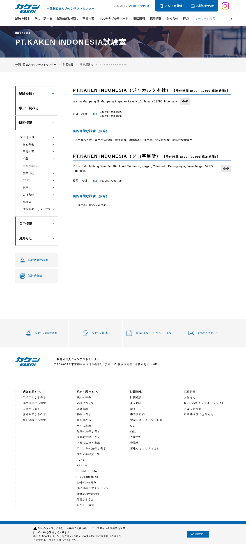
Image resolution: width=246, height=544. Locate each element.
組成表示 (82, 408)
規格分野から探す (34, 414)
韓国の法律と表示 (88, 437)
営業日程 (28, 173)
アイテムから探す (34, 397)
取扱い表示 (84, 414)
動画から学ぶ (85, 499)
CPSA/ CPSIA (87, 471)
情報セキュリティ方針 (37, 209)
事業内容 (88, 18)
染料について (85, 402)
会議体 (27, 201)
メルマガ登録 (173, 5)
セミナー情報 (85, 505)
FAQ (186, 18)
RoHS (81, 459)
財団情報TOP (29, 137)
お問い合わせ (205, 5)
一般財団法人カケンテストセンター (35, 64)
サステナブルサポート (113, 18)
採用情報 (156, 18)
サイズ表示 (84, 425)
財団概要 (28, 144)
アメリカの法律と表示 (91, 448)
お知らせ (172, 18)
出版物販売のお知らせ (199, 414)
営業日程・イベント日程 (154, 332)
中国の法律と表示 (88, 442)
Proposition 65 (88, 476)
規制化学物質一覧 (88, 454)
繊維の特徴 (84, 397)
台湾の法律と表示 (88, 431)
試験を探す (22, 18)
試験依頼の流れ (67, 18)
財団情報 (139, 18)
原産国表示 (84, 420)
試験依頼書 (100, 332)
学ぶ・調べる (43, 18)
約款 (26, 187)
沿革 (26, 158)
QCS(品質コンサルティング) (203, 402)
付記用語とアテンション (93, 488)
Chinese (144, 5)
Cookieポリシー (52, 536)
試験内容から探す (34, 402)
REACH (82, 465)
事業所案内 (86, 64)
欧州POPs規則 (87, 482)
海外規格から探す (34, 420)
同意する (197, 534)
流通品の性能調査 (88, 493)
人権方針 (28, 194)
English (133, 5)
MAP (184, 101)
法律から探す (31, 408)
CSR (26, 180)
